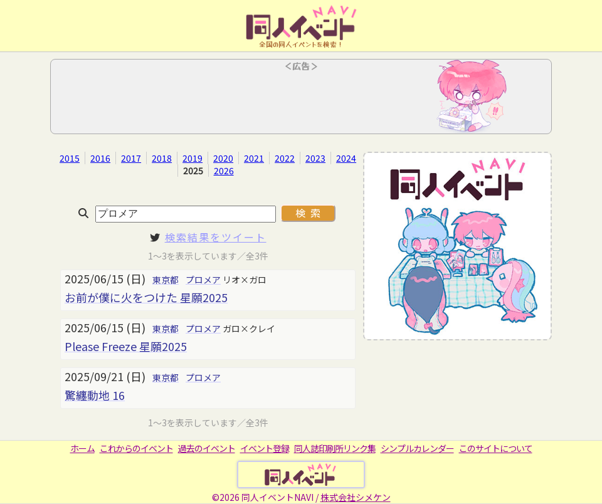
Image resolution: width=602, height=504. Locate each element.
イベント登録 (264, 448)
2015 (70, 158)
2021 (254, 158)
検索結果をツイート (216, 236)
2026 (224, 170)
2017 (131, 158)
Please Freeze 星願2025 (126, 346)
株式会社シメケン (355, 497)
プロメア (203, 279)
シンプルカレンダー (417, 448)
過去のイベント (206, 448)
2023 (315, 158)
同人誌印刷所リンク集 (335, 448)
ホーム (82, 448)
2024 (346, 158)
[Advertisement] (301, 100)
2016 (100, 158)
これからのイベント (136, 448)
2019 (192, 158)
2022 (285, 158)
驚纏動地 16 (95, 395)
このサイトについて (495, 448)
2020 (223, 158)
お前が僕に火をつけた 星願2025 (146, 297)
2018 (162, 158)
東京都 (165, 279)
